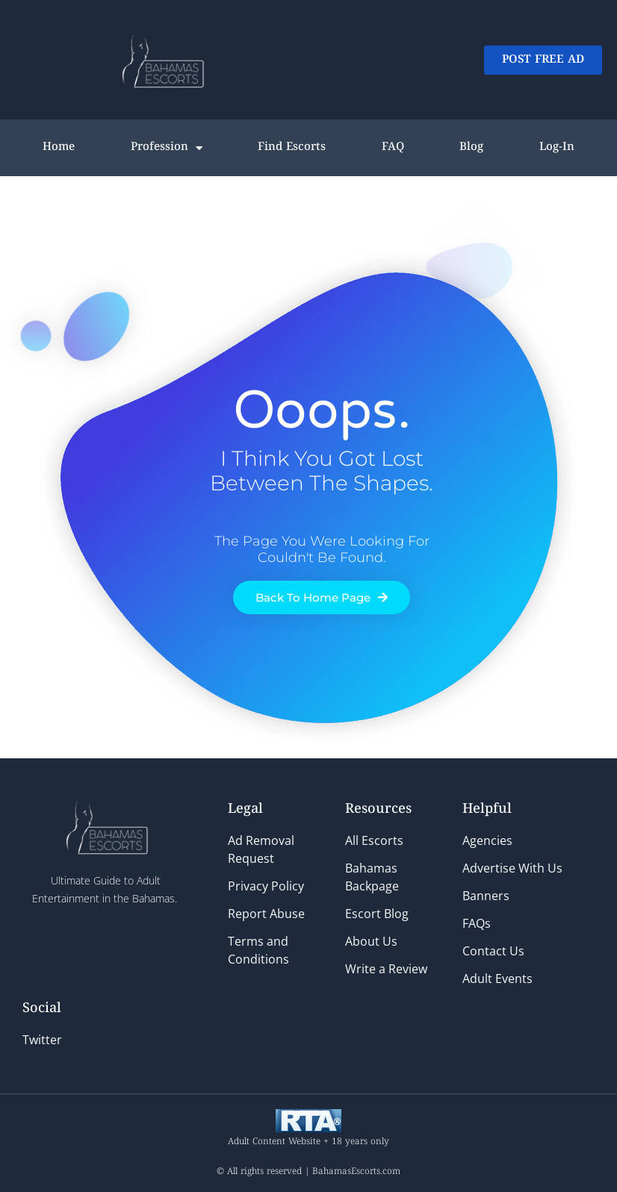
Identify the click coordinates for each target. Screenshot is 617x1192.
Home (59, 147)
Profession (166, 148)
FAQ (393, 147)
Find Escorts (292, 147)
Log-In (556, 147)
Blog (471, 147)
